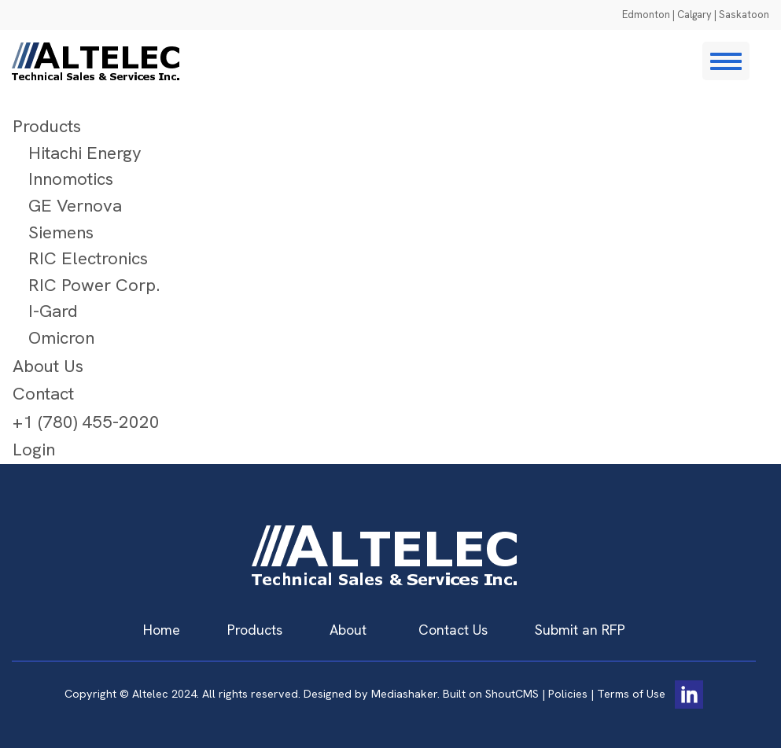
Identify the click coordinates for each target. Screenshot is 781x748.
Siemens (61, 232)
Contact (43, 393)
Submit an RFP (580, 630)
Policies (568, 693)
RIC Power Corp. (94, 285)
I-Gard (53, 311)
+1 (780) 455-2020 (86, 422)
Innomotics (70, 179)
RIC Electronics (88, 258)
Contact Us (453, 630)
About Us (48, 366)
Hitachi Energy (85, 153)
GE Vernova (75, 205)
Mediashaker (404, 693)
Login (34, 449)
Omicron (61, 337)
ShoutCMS (512, 693)
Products (47, 126)
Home (161, 630)
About (348, 630)
